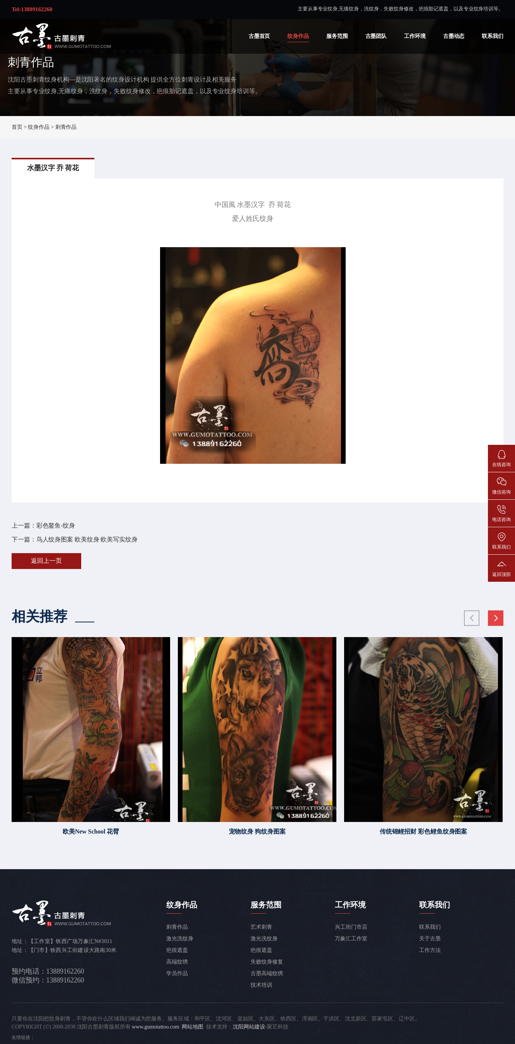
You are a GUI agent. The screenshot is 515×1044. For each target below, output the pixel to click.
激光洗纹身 (179, 938)
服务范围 (337, 36)
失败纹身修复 (267, 962)
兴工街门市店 (351, 927)
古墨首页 (259, 36)
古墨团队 (376, 36)
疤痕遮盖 (177, 950)
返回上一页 (46, 560)
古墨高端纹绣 (267, 973)
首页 (17, 127)
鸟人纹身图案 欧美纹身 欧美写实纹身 (87, 539)
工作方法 (430, 950)
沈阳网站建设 (249, 1027)
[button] (495, 618)
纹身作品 (298, 36)
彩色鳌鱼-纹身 (55, 525)
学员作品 (177, 973)
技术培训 (261, 985)
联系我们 (492, 36)
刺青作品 (66, 127)
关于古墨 (430, 938)
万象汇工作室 (351, 938)
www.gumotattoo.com (155, 1027)
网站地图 (192, 1027)
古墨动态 (454, 36)
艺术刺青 (261, 927)
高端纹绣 (177, 962)
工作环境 (415, 36)
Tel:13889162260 (32, 9)
